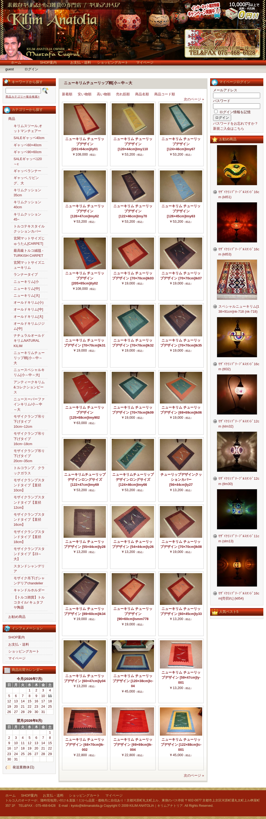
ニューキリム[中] (27, 289)
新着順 (67, 94)
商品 (11, 119)
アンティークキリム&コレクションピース (29, 387)
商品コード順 (164, 94)
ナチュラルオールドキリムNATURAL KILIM (29, 340)
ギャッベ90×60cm (27, 152)
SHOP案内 (48, 62)
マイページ (144, 62)
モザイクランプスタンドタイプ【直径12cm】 (29, 502)
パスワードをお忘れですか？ (235, 123)
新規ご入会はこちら (228, 129)
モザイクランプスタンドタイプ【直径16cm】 (29, 519)
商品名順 (142, 94)
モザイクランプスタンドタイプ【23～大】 (29, 554)
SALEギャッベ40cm (29, 138)
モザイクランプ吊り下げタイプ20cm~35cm (29, 456)
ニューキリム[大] (27, 296)
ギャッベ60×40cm (27, 145)
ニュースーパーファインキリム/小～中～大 (29, 404)
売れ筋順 (123, 94)
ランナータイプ (26, 274)
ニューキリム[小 (26, 282)
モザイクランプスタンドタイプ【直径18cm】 (29, 537)
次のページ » (194, 99)
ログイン (31, 69)
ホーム (16, 62)
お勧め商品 (17, 617)
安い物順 (85, 94)
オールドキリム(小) (29, 302)
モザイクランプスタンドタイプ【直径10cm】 (29, 485)
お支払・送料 (80, 62)
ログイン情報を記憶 (232, 112)
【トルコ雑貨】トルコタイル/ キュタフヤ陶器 (29, 602)
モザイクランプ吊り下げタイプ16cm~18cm (29, 438)
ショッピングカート (112, 62)
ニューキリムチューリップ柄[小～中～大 (29, 358)
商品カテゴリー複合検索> (23, 96)
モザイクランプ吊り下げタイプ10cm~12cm (29, 421)
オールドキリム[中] (28, 309)
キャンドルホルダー (29, 590)
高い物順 (104, 94)
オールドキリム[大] (28, 317)
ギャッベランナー (27, 171)
